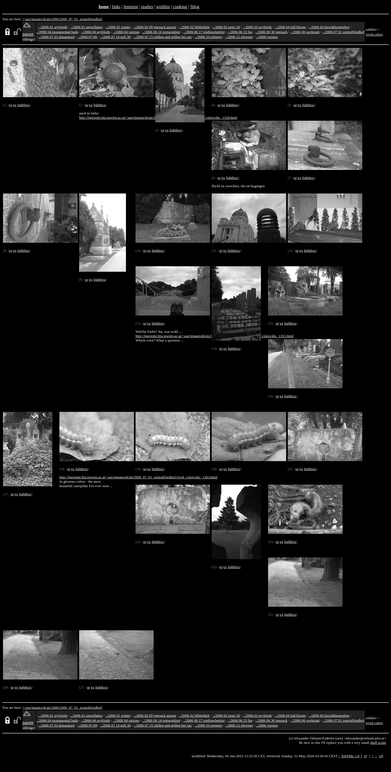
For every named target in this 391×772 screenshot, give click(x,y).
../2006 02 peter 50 (226, 27)
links (116, 6)
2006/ (55, 19)
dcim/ (47, 19)
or (10, 105)
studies (147, 6)
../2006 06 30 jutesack (271, 32)
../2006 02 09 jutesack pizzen (154, 27)
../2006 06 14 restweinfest (161, 32)
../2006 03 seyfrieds (257, 27)
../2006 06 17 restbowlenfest (204, 32)
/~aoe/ (27, 19)
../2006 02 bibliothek (194, 27)
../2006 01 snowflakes (86, 27)
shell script (378, 743)
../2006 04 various (126, 32)
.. (376, 756)
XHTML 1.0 (350, 756)
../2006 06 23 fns (240, 32)
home (104, 6)
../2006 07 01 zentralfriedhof (343, 32)
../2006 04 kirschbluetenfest (329, 27)
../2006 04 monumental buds (57, 32)
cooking (180, 6)
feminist (130, 6)
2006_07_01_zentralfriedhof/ (81, 19)
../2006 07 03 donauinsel (56, 37)
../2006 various (267, 37)
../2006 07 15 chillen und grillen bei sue (163, 37)
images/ (37, 19)
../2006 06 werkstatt (305, 32)
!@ (381, 756)
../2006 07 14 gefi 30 (115, 37)
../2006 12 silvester (239, 37)
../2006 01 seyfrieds (53, 27)
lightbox (23, 105)
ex (14, 105)
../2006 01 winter (117, 27)
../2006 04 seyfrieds (95, 32)
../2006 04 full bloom (290, 27)
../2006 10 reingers (208, 37)
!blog (194, 6)
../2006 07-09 (87, 37)
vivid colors (374, 34)
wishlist (163, 6)
